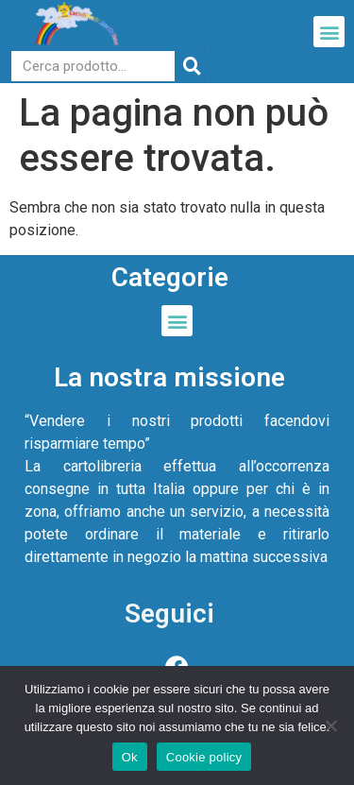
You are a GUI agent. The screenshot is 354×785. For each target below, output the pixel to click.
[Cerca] (192, 66)
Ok (130, 757)
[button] (329, 31)
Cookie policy (204, 757)
